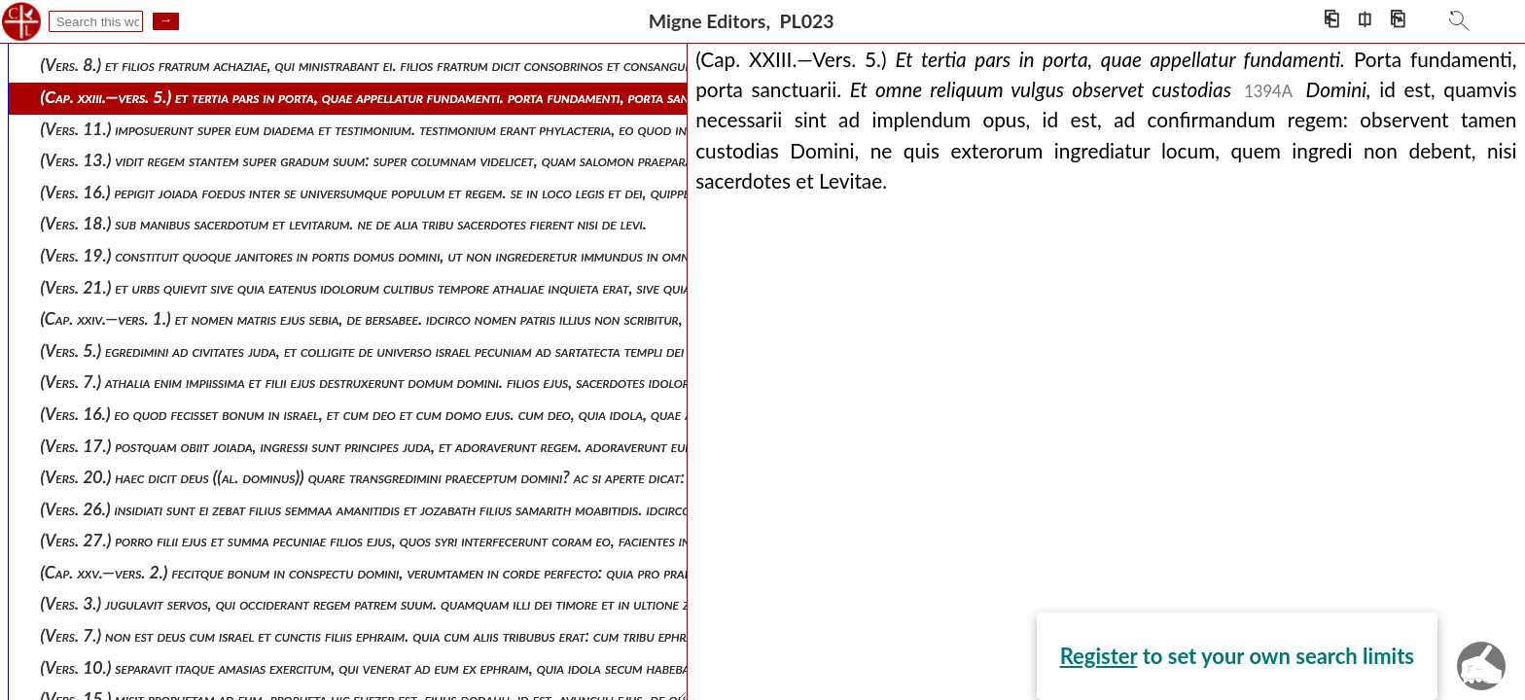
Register (183, 402)
